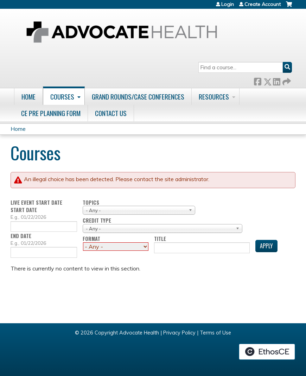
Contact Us (111, 113)
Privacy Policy (179, 333)
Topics (91, 202)
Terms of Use (215, 333)
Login (227, 4)
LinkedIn (276, 80)
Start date (24, 210)
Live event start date (36, 202)
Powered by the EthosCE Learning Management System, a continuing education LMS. (266, 351)
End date (21, 236)
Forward (285, 80)
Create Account (262, 4)
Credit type (97, 220)
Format (91, 239)
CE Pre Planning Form (51, 113)
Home (28, 96)
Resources (214, 96)
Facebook (257, 80)
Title (160, 239)
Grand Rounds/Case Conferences (138, 96)
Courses (62, 96)
